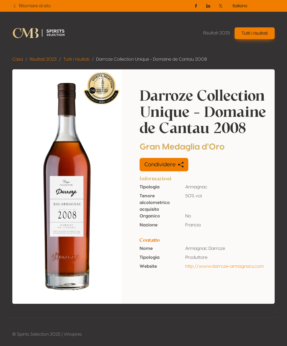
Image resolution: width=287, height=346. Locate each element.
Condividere (164, 164)
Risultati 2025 (216, 33)
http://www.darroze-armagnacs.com (224, 266)
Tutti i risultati (76, 59)
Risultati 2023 (43, 59)
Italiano (240, 6)
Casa (17, 59)
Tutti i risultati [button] (255, 33)
